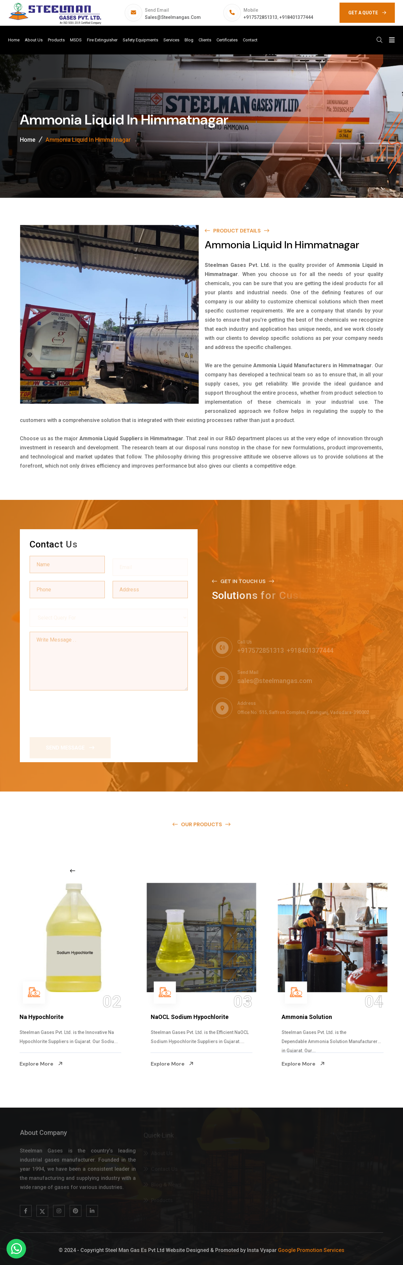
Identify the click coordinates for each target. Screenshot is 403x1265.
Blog (189, 39)
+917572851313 (260, 17)
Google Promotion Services (311, 1250)
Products (56, 39)
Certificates (227, 39)
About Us (34, 39)
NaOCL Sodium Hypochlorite (190, 1016)
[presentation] (79, 710)
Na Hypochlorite (41, 1016)
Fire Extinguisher (102, 39)
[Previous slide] (72, 871)
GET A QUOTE (367, 12)
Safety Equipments (140, 39)
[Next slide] (312, 871)
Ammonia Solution (307, 1016)
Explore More (41, 1064)
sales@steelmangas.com (173, 17)
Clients (205, 39)
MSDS (76, 39)
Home (14, 39)
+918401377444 (296, 17)
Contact (250, 39)
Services (171, 39)
